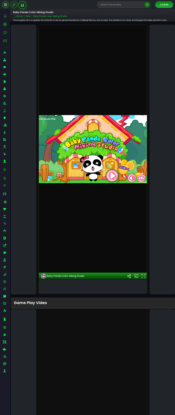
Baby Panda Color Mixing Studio (62, 267)
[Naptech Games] (14, 5)
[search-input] (121, 4)
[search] (147, 4)
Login (164, 4)
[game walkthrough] (22, 5)
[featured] (6, 32)
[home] (6, 15)
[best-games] (6, 24)
